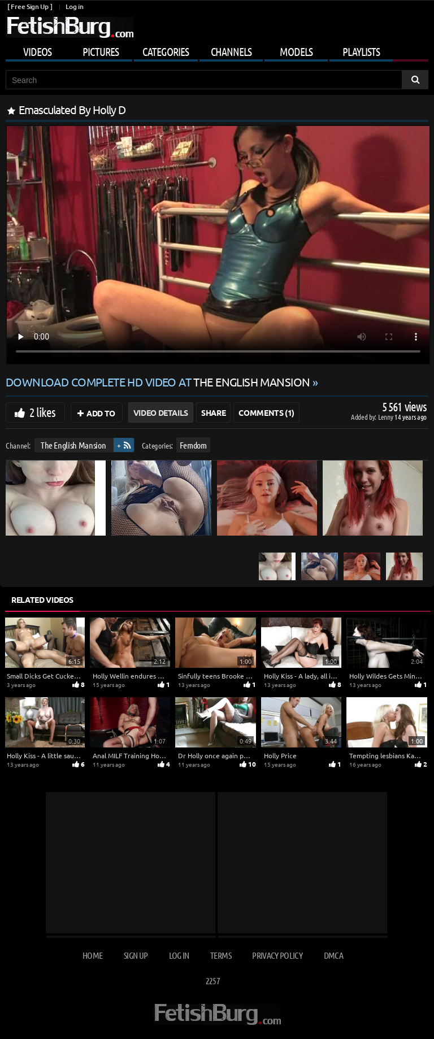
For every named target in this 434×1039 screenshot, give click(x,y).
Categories (165, 51)
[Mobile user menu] (217, 50)
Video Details (160, 412)
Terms (220, 955)
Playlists (361, 51)
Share (213, 412)
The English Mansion (73, 445)
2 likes (42, 412)
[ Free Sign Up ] (29, 6)
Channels (231, 51)
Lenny (386, 416)
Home (92, 955)
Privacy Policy (277, 955)
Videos (37, 51)
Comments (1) (266, 412)
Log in (74, 6)
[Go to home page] (69, 27)
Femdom (193, 445)
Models (296, 51)
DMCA (333, 955)
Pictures (101, 51)
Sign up (135, 955)
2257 (213, 980)
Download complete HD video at (159, 382)
